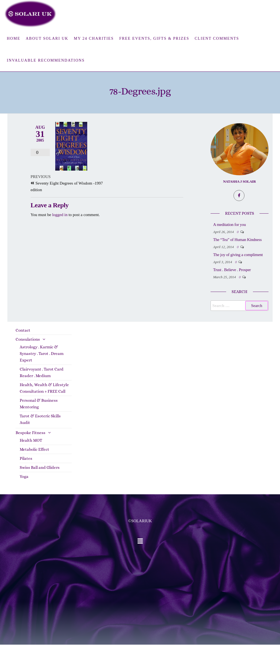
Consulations (28, 360)
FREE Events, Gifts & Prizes (154, 38)
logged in (60, 215)
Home (13, 38)
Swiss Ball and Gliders (40, 488)
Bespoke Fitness (30, 454)
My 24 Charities (94, 38)
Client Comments (217, 38)
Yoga (24, 497)
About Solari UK (47, 38)
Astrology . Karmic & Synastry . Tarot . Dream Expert (41, 375)
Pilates (26, 479)
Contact (23, 351)
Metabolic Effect (34, 470)
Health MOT (31, 461)
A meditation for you (251, 224)
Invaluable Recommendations (46, 60)
